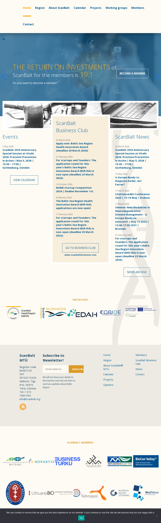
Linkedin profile (150, 40)
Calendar (80, 8)
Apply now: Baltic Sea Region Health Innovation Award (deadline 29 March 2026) (74, 147)
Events (10, 136)
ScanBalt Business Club (72, 127)
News (139, 370)
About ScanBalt (59, 8)
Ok (81, 518)
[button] (157, 74)
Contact (28, 24)
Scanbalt (8, 16)
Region (40, 8)
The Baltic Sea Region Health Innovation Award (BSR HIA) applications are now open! (74, 204)
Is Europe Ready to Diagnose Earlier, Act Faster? (128, 181)
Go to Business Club (80, 248)
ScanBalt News (132, 136)
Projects (95, 8)
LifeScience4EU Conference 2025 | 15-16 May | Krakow (132, 195)
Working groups (116, 8)
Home (27, 8)
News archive (137, 272)
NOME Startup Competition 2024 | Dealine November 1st (74, 189)
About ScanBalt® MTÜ (113, 368)
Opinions (108, 385)
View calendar (24, 180)
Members (137, 8)
